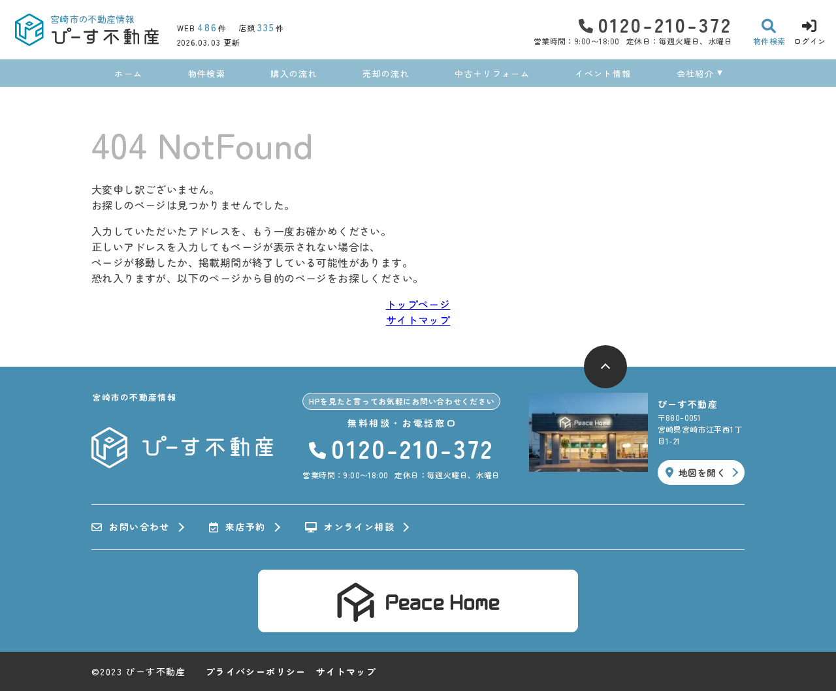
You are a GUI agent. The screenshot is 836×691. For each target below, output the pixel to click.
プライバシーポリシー (256, 671)
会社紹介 (695, 73)
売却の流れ (386, 73)
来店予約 (237, 527)
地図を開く (696, 472)
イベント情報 (603, 73)
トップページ (418, 304)
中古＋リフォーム (492, 73)
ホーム (128, 73)
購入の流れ (293, 73)
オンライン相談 (349, 527)
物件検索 (206, 73)
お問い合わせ (130, 527)
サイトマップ (418, 320)
